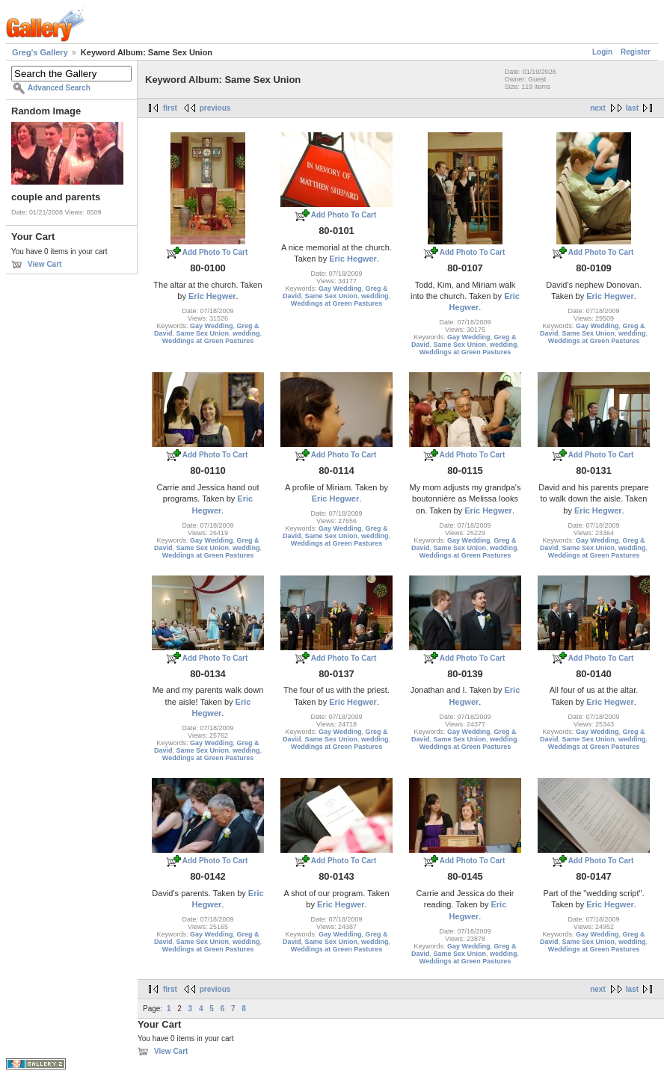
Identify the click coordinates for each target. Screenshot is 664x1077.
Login (602, 52)
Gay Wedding (211, 326)
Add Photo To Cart (215, 252)
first (170, 108)
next (598, 108)
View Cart (44, 264)
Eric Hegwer (212, 295)
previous (215, 108)
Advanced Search (59, 88)
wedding (246, 333)
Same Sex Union (202, 333)
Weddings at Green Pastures (207, 341)
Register (636, 52)
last (632, 108)
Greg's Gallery (40, 52)
